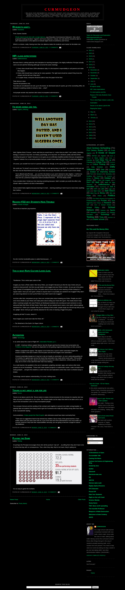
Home (48, 499)
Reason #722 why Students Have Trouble (33, 201)
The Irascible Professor (97, 508)
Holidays (107, 178)
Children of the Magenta (23, 347)
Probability (110, 198)
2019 (90, 56)
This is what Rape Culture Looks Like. (31, 270)
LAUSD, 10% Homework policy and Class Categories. (104, 332)
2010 (90, 132)
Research (107, 203)
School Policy (93, 207)
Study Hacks (93, 503)
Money (102, 193)
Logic (110, 189)
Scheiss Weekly (94, 500)
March (92, 115)
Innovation (90, 186)
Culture (112, 164)
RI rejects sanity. (21, 27)
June (92, 84)
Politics (111, 195)
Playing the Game (21, 438)
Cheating (89, 162)
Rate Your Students (95, 494)
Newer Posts (14, 499)
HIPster (89, 178)
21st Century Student (95, 150)
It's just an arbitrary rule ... (105, 300)
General (99, 174)
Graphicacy (100, 176)
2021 (90, 50)
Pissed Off (92, 491)
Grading (89, 176)
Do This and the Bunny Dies (98, 229)
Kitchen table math (95, 483)
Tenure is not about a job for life (29, 390)
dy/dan (91, 469)
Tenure (19, 393)
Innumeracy (103, 186)
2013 (90, 124)
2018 (90, 59)
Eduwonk (92, 471)
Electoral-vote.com (95, 474)
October (93, 75)
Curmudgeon (62, 9)
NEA (111, 193)
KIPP (95, 189)
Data (102, 170)
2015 (90, 67)
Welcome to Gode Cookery (98, 514)
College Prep (101, 162)
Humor (89, 180)
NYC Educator (93, 488)
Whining (25, 109)
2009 (90, 135)
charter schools (99, 219)
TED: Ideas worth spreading (98, 506)
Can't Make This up (103, 160)
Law (102, 189)
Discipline (112, 170)
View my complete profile (96, 555)
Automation (18, 335)
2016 (90, 64)
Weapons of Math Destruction (99, 511)
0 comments (53, 47)
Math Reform (110, 191)
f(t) (90, 477)
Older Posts (82, 499)
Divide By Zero (94, 466)
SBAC (95, 205)
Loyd (88, 191)
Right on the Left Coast (97, 497)
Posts (90, 439)
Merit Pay (93, 193)
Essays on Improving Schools (102, 172)
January (93, 117)
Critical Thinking (99, 164)
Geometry (109, 174)
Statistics (103, 212)
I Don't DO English (103, 180)
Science (103, 210)
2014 (90, 121)
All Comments (93, 443)
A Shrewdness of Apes (96, 452)
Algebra (19, 109)
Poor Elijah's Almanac (99, 198)
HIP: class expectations (24, 56)
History (97, 178)
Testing (19, 441)
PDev (89, 196)
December (93, 70)
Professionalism (92, 200)
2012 (90, 127)
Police (99, 196)
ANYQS (94, 156)
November (93, 73)
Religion (99, 202)
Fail (91, 174)
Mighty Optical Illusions (97, 486)
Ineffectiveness (22, 58)
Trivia (101, 217)
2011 (90, 129)
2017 (90, 62)
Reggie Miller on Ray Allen (105, 315)
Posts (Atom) (23, 503)
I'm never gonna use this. (24, 106)
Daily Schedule (97, 167)
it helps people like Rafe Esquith (34, 415)
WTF (88, 219)
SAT (88, 205)
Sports (112, 210)
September (94, 78)
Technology (21, 338)
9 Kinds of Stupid (22, 204)
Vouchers (110, 217)
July (91, 81)
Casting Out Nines (95, 458)
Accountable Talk (95, 455)
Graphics (109, 176)
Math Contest (94, 39)
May (92, 112)
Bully (110, 158)
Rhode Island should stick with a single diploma (30, 37)
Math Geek (97, 191)
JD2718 (91, 480)
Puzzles (104, 200)
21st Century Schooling (98, 148)
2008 (90, 138)
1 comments (55, 262)
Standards (20, 29)
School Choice (106, 205)
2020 (90, 53)
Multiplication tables (103, 270)
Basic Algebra (99, 158)
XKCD (91, 517)
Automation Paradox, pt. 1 (48, 342)
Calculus (89, 160)
